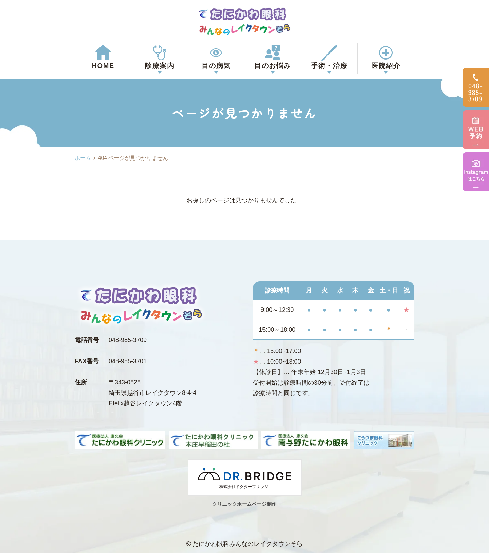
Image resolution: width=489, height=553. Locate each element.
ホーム (83, 158)
